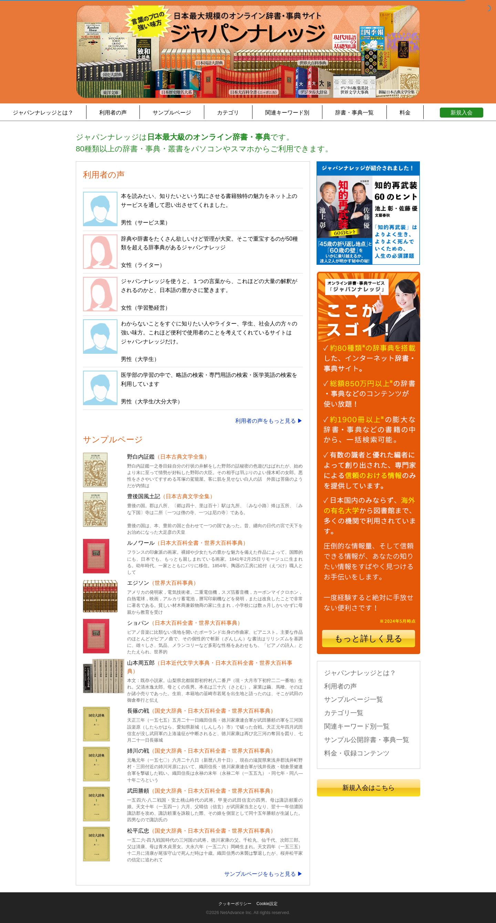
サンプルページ (172, 113)
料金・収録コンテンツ (357, 753)
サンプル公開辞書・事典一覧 (366, 739)
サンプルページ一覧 (353, 699)
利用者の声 (113, 113)
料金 (405, 113)
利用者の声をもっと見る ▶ (269, 421)
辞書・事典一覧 (354, 113)
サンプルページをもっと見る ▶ (263, 874)
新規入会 (462, 113)
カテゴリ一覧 (343, 712)
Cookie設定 (267, 903)
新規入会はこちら (368, 787)
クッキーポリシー (234, 903)
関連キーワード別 (287, 113)
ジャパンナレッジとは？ (43, 113)
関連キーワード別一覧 (357, 726)
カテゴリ (228, 113)
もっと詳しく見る (368, 638)
